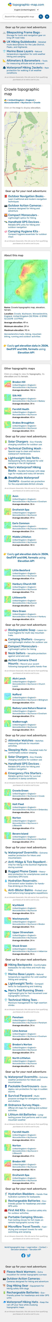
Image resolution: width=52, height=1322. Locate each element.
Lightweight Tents (20, 983)
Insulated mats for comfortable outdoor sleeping (27, 751)
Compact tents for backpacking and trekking (25, 985)
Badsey (41, 401)
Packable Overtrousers (23, 1086)
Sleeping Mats (17, 749)
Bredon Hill (18, 382)
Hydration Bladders (21, 1194)
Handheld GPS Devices (23, 222)
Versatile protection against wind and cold (27, 654)
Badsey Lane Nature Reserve (29, 708)
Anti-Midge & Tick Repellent (27, 862)
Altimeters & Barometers (23, 60)
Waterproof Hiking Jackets (25, 67)
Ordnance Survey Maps (23, 1105)
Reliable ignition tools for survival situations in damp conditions (24, 777)
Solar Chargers (18, 441)
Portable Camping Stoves (25, 1217)
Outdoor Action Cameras (24, 205)
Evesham (42, 501)
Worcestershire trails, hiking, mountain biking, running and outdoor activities (22, 335)
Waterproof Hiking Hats (22, 1302)
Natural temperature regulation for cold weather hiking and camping (26, 54)
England (31, 385)
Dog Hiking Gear (17, 1285)
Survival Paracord (20, 1095)
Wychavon (32, 387)
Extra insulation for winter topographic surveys (27, 1273)
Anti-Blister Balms (20, 890)
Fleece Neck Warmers (21, 1271)
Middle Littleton (21, 536)
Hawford (42, 839)
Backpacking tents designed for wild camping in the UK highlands (25, 462)
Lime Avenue (19, 1030)
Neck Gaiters (16, 653)
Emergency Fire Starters (24, 773)
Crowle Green (20, 790)
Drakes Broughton (23, 422)
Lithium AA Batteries (22, 1114)
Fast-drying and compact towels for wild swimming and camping (27, 1229)
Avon (15, 496)
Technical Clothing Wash (24, 448)
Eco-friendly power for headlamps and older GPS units (27, 1203)
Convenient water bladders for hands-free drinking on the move (26, 884)
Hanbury (42, 616)
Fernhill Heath (20, 409)
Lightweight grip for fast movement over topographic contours (27, 994)
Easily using (28, 349)
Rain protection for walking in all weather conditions (28, 70)
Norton (16, 817)
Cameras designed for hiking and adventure (27, 1281)
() (26, 316)
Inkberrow (42, 951)
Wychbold (18, 905)
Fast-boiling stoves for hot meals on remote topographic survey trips (25, 1221)
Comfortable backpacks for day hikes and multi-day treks (27, 967)
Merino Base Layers (20, 51)
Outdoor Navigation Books (26, 196)
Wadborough (19, 721)
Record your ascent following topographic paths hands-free (27, 665)
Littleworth (19, 597)
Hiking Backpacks (20, 964)
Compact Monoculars (22, 215)
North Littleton (21, 1058)
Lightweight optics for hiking (22, 218)
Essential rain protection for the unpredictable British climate (26, 482)
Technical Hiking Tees (22, 1000)
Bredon (41, 924)
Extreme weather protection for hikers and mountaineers (27, 855)
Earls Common (20, 523)
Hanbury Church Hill (24, 583)
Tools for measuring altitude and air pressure (27, 62)
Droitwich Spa (20, 509)
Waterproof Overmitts (23, 852)
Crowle (41, 796)
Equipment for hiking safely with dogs (25, 1287)
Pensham (17, 1017)
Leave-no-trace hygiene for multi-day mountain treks (27, 633)
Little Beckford (21, 570)
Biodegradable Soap (21, 630)
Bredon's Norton (22, 1044)
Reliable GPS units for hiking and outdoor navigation (24, 226)
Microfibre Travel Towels (24, 1226)
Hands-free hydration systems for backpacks (27, 1195)
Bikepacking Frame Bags (23, 32)
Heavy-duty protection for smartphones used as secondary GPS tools (28, 874)
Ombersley (43, 809)
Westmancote (20, 918)
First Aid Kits (16, 1210)
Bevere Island (20, 833)
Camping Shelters (20, 639)
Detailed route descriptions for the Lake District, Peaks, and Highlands (26, 44)
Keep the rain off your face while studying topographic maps (27, 1305)
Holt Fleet (18, 804)
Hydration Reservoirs (22, 880)
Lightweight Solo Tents (23, 458)
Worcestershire (19, 387)
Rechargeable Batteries (24, 1200)
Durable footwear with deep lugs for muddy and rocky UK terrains (26, 472)
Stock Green (19, 945)
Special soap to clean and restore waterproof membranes (24, 452)
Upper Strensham (22, 932)
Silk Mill (16, 395)
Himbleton (42, 529)
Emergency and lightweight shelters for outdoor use (27, 640)
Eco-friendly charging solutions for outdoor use (25, 443)
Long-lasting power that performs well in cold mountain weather (27, 1117)
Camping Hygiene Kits (23, 231)
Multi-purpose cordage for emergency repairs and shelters (27, 1098)
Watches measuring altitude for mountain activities (25, 743)
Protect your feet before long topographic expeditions (28, 891)
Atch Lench (19, 678)
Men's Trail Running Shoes (25, 990)
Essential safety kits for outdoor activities (27, 1211)
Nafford (16, 694)
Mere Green (19, 611)
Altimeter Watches (20, 740)
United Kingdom (19, 385)
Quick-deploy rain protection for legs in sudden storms (27, 1089)
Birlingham (43, 700)
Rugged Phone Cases (22, 871)
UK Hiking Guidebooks (21, 41)
